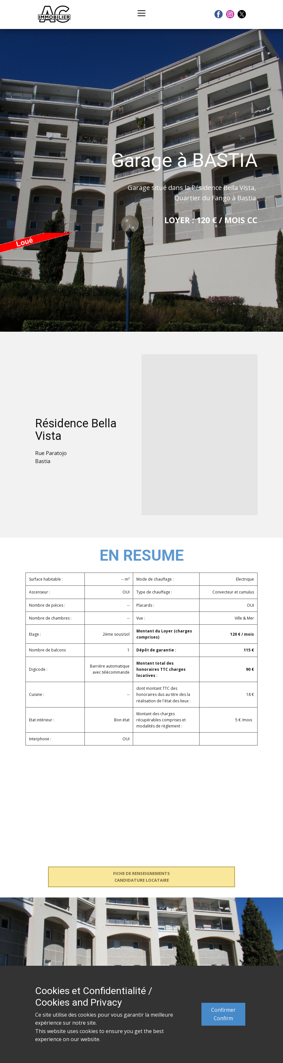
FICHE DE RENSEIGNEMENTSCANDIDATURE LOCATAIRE (141, 876)
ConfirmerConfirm (223, 1014)
